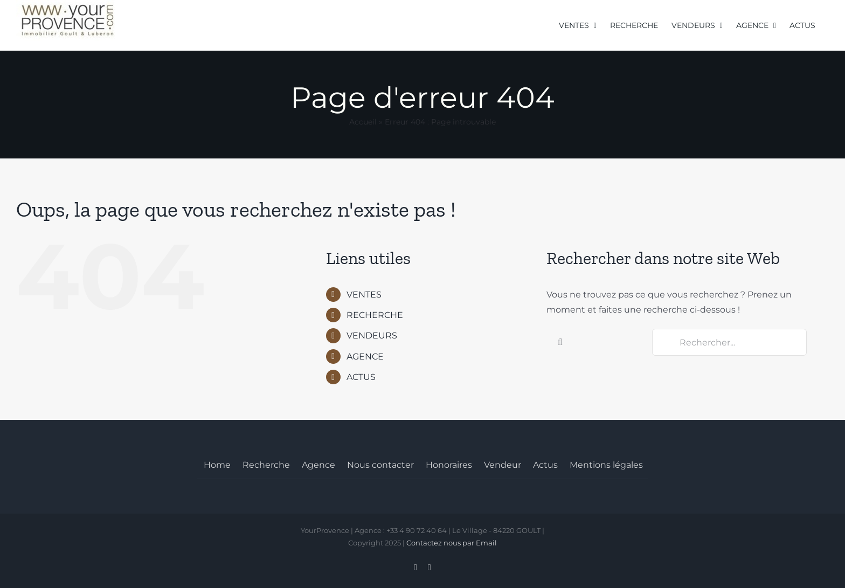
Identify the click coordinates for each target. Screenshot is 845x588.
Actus (545, 465)
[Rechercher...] (729, 342)
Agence (318, 465)
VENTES (364, 294)
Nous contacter (380, 465)
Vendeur (502, 465)
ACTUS (361, 377)
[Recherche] (559, 342)
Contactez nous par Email (451, 542)
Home (217, 465)
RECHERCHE (375, 315)
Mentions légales (606, 465)
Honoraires (449, 465)
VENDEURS (372, 335)
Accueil (363, 122)
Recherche (266, 465)
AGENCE (365, 356)
